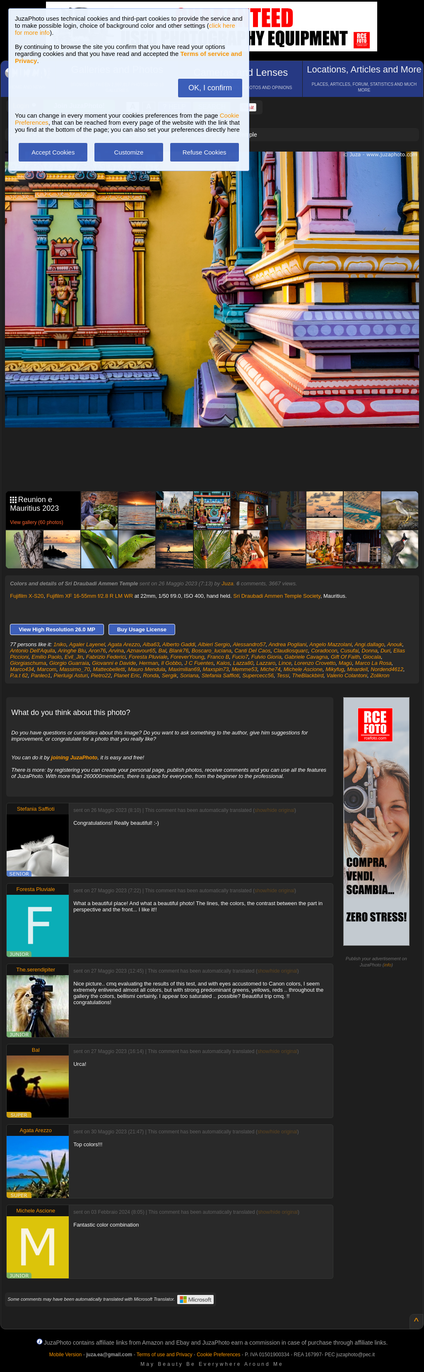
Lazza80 (243, 663)
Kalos (223, 663)
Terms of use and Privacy (165, 1355)
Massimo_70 (74, 669)
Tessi (283, 675)
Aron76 (97, 650)
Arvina (116, 650)
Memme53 (244, 669)
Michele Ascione (303, 669)
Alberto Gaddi (178, 644)
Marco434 (22, 669)
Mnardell (357, 669)
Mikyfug (334, 669)
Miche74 (270, 669)
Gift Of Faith (345, 657)
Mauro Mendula (146, 669)
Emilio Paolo (46, 657)
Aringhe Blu (72, 650)
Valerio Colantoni (346, 675)
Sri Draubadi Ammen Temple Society (276, 596)
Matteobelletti (109, 669)
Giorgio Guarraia (69, 663)
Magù (345, 663)
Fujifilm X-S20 (26, 596)
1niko (59, 644)
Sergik (169, 675)
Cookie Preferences (218, 1355)
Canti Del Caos (252, 650)
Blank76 (179, 650)
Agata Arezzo (124, 644)
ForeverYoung (188, 657)
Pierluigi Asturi (71, 675)
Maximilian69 (184, 669)
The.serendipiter (35, 969)
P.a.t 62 (19, 675)
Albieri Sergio (214, 644)
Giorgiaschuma (28, 663)
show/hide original (274, 810)
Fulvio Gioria (266, 657)
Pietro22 (101, 675)
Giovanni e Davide (114, 663)
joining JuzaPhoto (74, 757)
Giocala (372, 657)
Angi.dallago (369, 644)
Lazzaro (265, 663)
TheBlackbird (307, 675)
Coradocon (324, 650)
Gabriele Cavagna (306, 657)
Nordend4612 (387, 669)
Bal (162, 650)
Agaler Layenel (87, 644)
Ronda (151, 675)
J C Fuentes (199, 663)
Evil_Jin (74, 657)
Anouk (394, 644)
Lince (285, 663)
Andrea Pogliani (287, 644)
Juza (228, 583)
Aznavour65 (141, 650)
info (387, 964)
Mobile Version (65, 1355)
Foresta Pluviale (148, 657)
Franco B (218, 657)
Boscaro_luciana (211, 650)
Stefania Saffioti (220, 675)
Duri (385, 650)
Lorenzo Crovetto (315, 663)
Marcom (46, 669)
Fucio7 (240, 657)
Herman (148, 663)
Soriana (189, 675)
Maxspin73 (216, 669)
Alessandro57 (249, 644)
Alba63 (151, 644)
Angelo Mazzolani (330, 644)
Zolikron (379, 675)
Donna (369, 650)
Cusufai (349, 650)
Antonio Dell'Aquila (32, 650)
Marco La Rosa (373, 663)
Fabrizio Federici (106, 657)
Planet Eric (127, 675)
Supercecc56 (258, 675)
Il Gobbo (171, 663)
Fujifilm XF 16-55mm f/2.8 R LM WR (89, 596)
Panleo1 (41, 675)
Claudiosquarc (291, 650)
